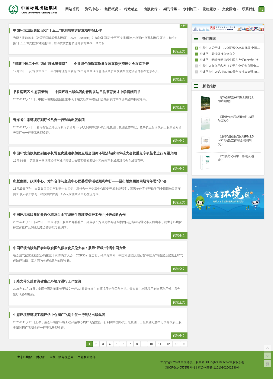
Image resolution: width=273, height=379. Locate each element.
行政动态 (131, 9)
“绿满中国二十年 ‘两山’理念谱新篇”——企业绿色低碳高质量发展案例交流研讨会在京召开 (81, 64)
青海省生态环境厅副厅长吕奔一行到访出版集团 (49, 120)
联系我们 (249, 9)
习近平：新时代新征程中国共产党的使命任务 (229, 59)
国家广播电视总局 (61, 357)
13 (176, 344)
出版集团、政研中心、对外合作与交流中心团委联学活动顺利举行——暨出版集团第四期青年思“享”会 (90, 181)
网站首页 (72, 9)
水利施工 (190, 9)
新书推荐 (209, 86)
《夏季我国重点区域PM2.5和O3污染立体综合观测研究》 (236, 140)
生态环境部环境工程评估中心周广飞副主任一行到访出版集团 (59, 315)
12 (168, 344)
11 (159, 344)
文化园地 (229, 9)
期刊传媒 (170, 9)
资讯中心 (92, 9)
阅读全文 (179, 51)
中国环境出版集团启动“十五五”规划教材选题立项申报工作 (57, 30)
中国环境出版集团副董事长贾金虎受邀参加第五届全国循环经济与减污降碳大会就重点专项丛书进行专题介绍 (95, 153)
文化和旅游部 (87, 357)
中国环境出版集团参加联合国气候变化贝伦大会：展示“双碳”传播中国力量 (69, 248)
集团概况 (111, 9)
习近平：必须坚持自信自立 (217, 54)
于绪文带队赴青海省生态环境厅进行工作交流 (47, 281)
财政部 (40, 357)
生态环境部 (24, 357)
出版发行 (150, 9)
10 (151, 344)
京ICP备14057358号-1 (180, 367)
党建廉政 (209, 9)
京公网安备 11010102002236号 (219, 367)
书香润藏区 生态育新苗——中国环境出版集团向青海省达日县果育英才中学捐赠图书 (76, 92)
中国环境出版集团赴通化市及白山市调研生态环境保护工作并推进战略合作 (69, 215)
